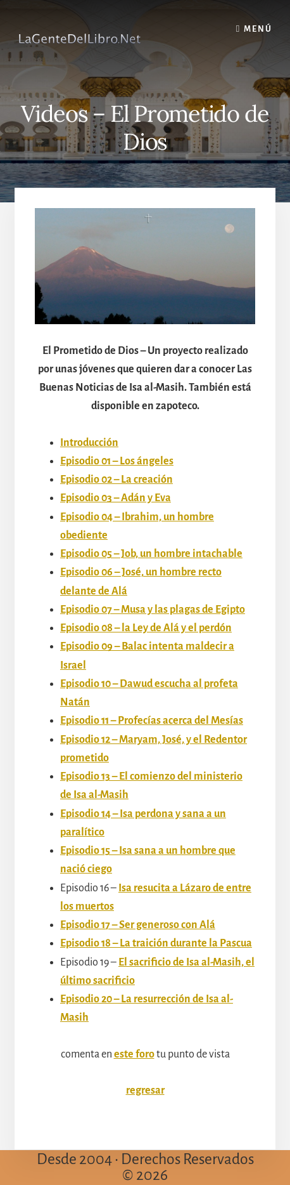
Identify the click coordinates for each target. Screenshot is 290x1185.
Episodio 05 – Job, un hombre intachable (151, 554)
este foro (134, 1054)
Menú (258, 29)
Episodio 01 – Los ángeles (116, 461)
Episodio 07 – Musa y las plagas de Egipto (152, 609)
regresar (145, 1090)
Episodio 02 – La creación (116, 479)
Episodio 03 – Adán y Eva (115, 498)
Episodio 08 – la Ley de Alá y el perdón (146, 628)
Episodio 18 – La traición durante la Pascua (156, 943)
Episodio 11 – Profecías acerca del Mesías (151, 720)
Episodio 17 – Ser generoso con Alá (137, 925)
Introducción (89, 442)
